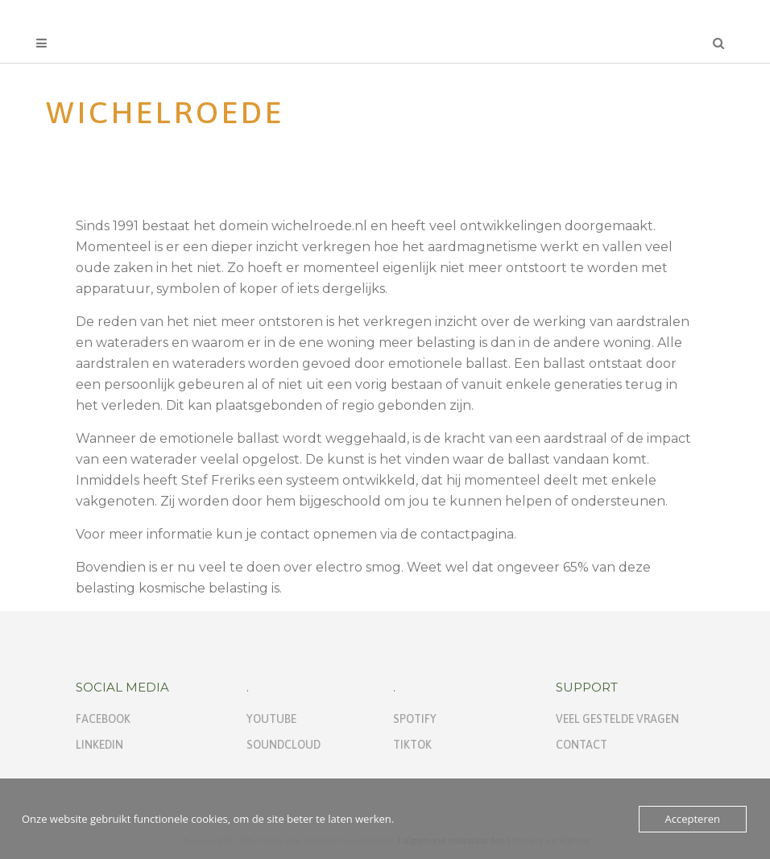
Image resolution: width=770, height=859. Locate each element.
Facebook (103, 718)
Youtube (271, 718)
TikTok (412, 744)
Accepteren (692, 819)
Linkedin (99, 744)
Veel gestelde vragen (617, 718)
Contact (581, 744)
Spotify (415, 718)
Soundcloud (283, 744)
